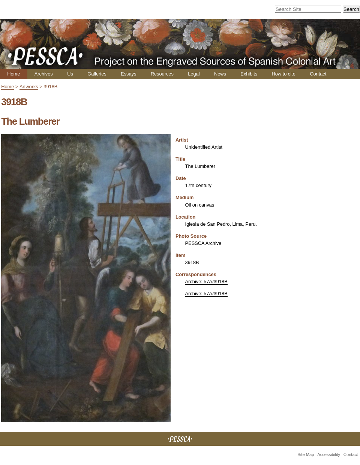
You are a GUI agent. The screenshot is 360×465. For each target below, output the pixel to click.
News (220, 74)
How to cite (283, 74)
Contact (318, 74)
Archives (43, 74)
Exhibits (248, 74)
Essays (128, 74)
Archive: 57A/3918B (206, 281)
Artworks (29, 86)
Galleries (96, 74)
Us (70, 74)
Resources (162, 74)
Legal (194, 74)
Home (13, 74)
